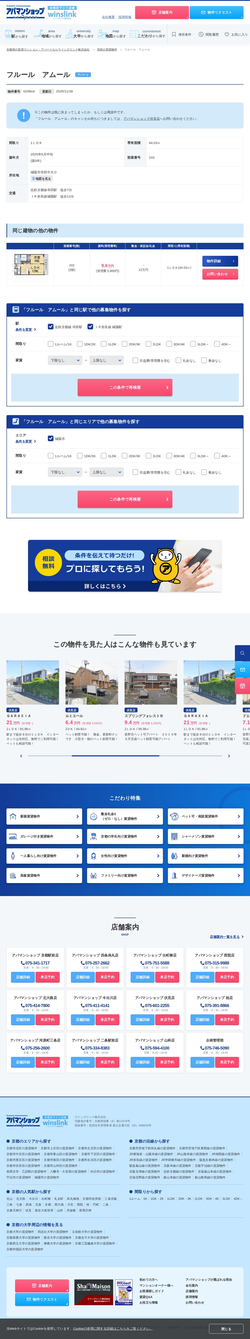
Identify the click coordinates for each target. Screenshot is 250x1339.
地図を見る (41, 179)
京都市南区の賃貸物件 (59, 1160)
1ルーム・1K (138, 1198)
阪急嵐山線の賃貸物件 (144, 1165)
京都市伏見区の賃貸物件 (23, 1165)
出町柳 (46, 1198)
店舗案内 (192, 1291)
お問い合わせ (195, 1302)
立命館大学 (87, 1231)
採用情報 (124, 17)
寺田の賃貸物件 (107, 49)
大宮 (70, 1204)
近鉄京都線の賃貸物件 (179, 1171)
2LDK (199, 1198)
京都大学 (20, 1231)
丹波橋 (71, 1210)
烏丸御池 (73, 1198)
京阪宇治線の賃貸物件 (210, 1165)
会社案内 (192, 1285)
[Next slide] (229, 756)
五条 (38, 1204)
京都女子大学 (92, 1237)
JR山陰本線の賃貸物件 (192, 1154)
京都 (48, 1204)
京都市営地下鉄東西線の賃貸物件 (202, 1148)
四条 (29, 1204)
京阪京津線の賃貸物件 (144, 1171)
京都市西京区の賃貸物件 (23, 1160)
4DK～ (238, 1198)
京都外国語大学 (25, 1249)
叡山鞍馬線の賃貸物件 (210, 1177)
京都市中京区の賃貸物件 (23, 1154)
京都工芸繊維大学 (95, 1243)
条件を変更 (26, 329)
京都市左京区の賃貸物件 (95, 1148)
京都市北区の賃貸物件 (21, 1148)
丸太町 (58, 1198)
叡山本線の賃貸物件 (177, 1177)
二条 (106, 1204)
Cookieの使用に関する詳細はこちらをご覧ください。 (113, 1328)
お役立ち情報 (148, 1302)
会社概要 (108, 17)
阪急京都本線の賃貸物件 (216, 1160)
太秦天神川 (14, 1210)
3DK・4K (212, 1198)
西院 (80, 1204)
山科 (60, 1210)
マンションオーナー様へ (156, 1285)
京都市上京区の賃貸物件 (58, 1148)
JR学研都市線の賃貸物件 (178, 1160)
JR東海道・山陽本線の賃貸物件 (151, 1154)
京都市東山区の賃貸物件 (61, 1154)
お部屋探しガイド (151, 1291)
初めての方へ (148, 1279)
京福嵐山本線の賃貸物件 (215, 1171)
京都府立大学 (23, 1243)
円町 (96, 1204)
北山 (9, 1198)
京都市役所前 (92, 1198)
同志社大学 (53, 1231)
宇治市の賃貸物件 (18, 1177)
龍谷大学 (58, 1237)
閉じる (226, 1329)
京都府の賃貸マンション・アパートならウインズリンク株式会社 (48, 49)
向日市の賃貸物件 (103, 1171)
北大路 (20, 1198)
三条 (9, 1204)
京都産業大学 (23, 1237)
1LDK (171, 1198)
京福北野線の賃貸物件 (144, 1177)
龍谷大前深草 (44, 1210)
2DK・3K (184, 1198)
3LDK (226, 1198)
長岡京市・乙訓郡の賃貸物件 (26, 1171)
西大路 (59, 1204)
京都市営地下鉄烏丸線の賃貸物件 (152, 1148)
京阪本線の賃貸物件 (177, 1165)
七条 (19, 1204)
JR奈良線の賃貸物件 (143, 1160)
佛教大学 (58, 1243)
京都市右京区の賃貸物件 (95, 1160)
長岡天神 (85, 1210)
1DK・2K (157, 1198)
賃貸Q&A (146, 1297)
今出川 (33, 1198)
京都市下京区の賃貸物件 (98, 1154)
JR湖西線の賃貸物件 (226, 1154)
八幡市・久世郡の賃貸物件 (68, 1171)
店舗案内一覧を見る (227, 937)
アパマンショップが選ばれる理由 (209, 1279)
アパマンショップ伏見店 (141, 118)
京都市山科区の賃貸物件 (61, 1165)
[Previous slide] (21, 756)
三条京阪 (111, 1198)
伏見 (28, 1210)
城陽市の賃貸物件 (46, 1177)
